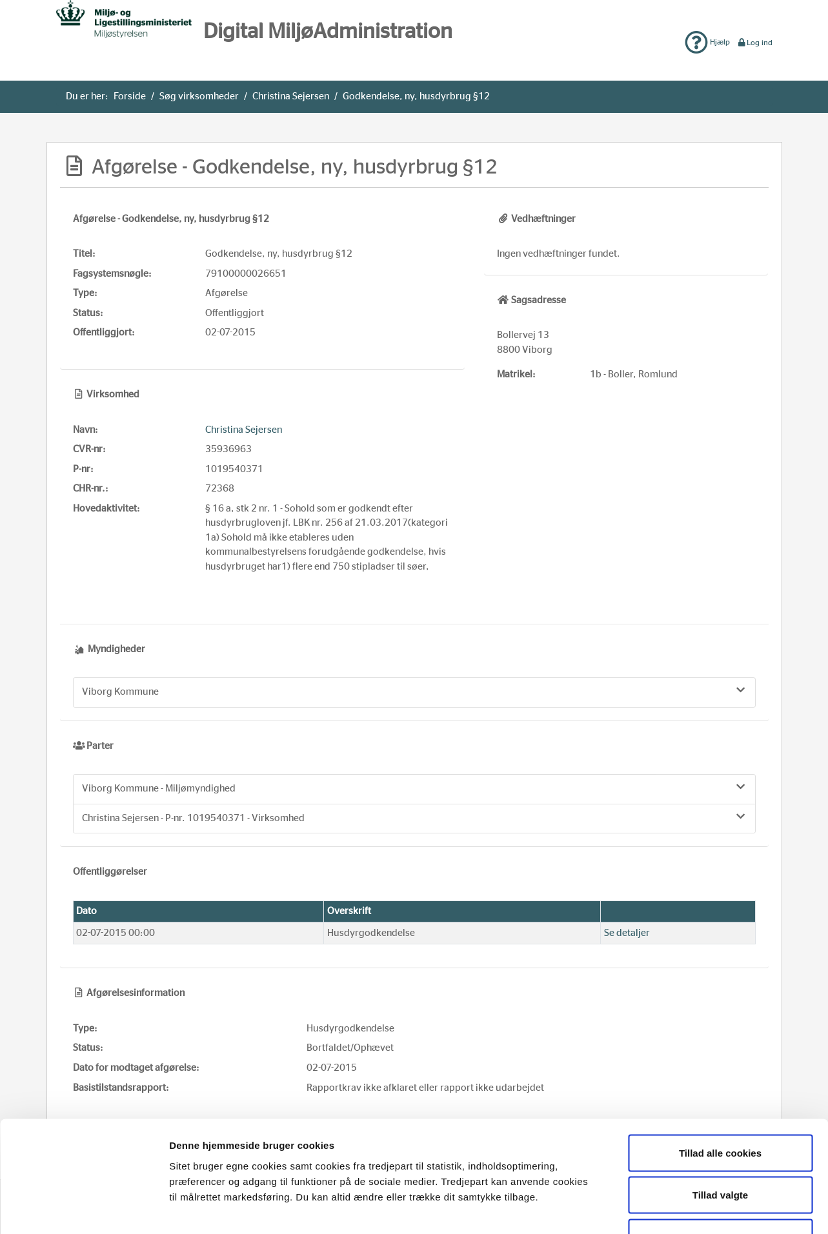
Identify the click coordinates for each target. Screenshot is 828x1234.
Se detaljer (627, 933)
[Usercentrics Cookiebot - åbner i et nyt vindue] (83, 1209)
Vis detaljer (667, 1208)
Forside (130, 96)
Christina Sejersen (290, 96)
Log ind (754, 42)
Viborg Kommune (414, 691)
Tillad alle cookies (720, 1064)
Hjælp (707, 42)
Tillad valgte (720, 1107)
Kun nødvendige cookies (720, 1149)
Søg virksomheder (199, 96)
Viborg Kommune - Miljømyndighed (414, 787)
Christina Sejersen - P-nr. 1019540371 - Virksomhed (414, 817)
